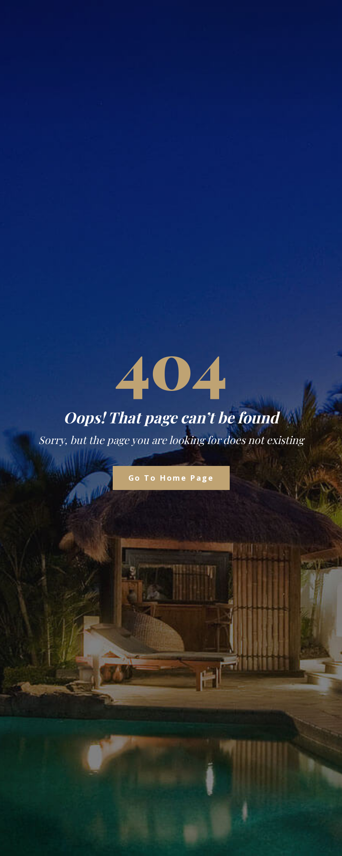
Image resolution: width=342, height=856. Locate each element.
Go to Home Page (171, 478)
